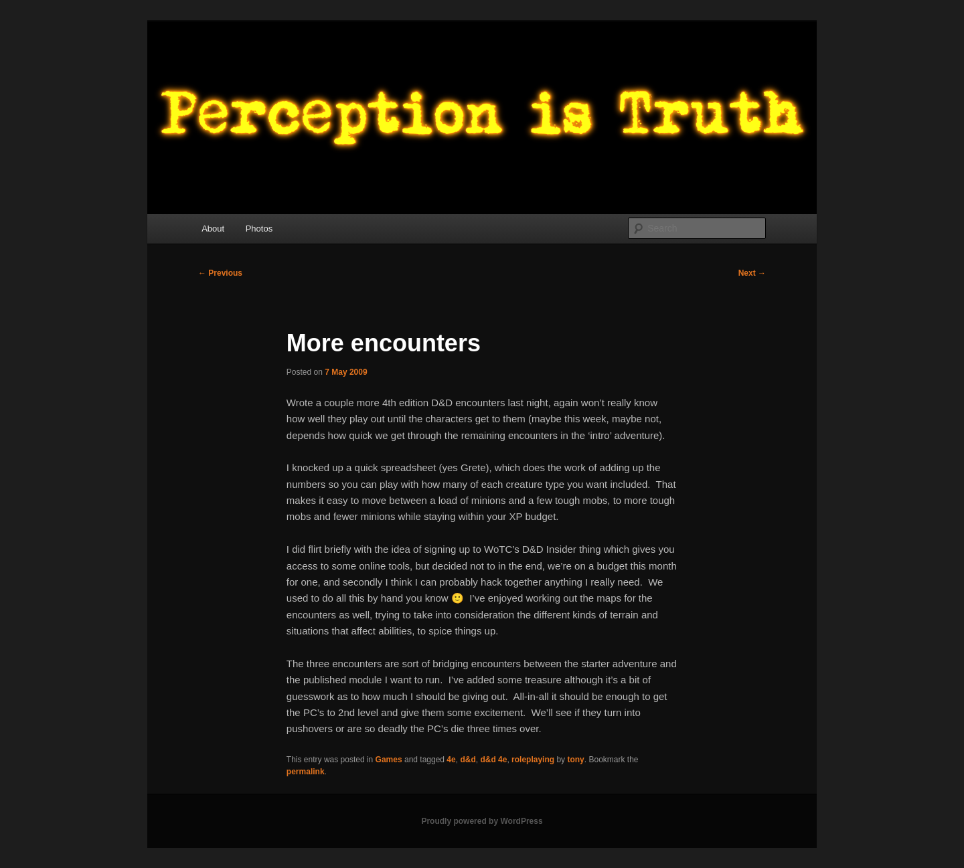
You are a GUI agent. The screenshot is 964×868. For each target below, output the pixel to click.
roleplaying (532, 759)
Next (752, 273)
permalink (306, 771)
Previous (220, 273)
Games (389, 759)
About (213, 229)
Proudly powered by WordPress (481, 821)
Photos (259, 229)
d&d (467, 759)
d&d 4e (493, 759)
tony (575, 759)
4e (451, 759)
